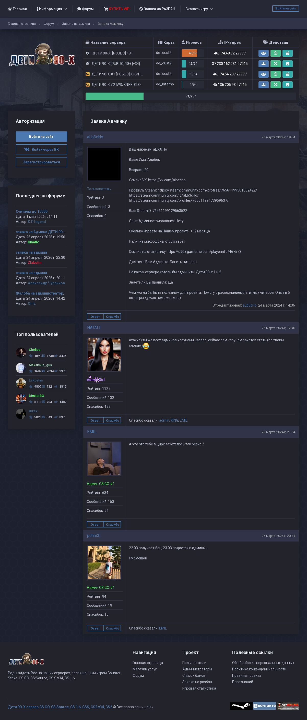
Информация (49, 9)
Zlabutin (34, 263)
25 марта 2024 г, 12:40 (278, 328)
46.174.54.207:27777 (230, 74)
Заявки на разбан (197, 682)
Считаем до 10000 (32, 211)
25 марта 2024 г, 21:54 (278, 432)
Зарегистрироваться (41, 162)
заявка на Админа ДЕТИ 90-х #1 (43, 232)
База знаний (242, 682)
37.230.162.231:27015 (230, 64)
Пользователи (194, 663)
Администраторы (197, 669)
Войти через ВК (41, 150)
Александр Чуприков (46, 283)
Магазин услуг (145, 669)
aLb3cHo (95, 136)
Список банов (193, 675)
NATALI (93, 327)
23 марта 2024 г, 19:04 (278, 137)
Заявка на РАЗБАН (157, 9)
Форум (85, 9)
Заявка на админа (76, 24)
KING (174, 420)
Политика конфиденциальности (259, 669)
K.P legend (37, 222)
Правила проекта (246, 675)
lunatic (33, 242)
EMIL (183, 420)
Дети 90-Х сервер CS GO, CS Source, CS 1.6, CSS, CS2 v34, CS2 (60, 707)
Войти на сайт (285, 8)
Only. (32, 303)
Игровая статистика (199, 688)
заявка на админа (31, 252)
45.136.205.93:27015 (230, 85)
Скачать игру (196, 9)
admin (164, 420)
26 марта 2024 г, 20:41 (278, 536)
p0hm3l (93, 535)
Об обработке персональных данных (263, 663)
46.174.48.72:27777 (230, 53)
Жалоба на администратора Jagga (46, 293)
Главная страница (22, 24)
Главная (17, 9)
